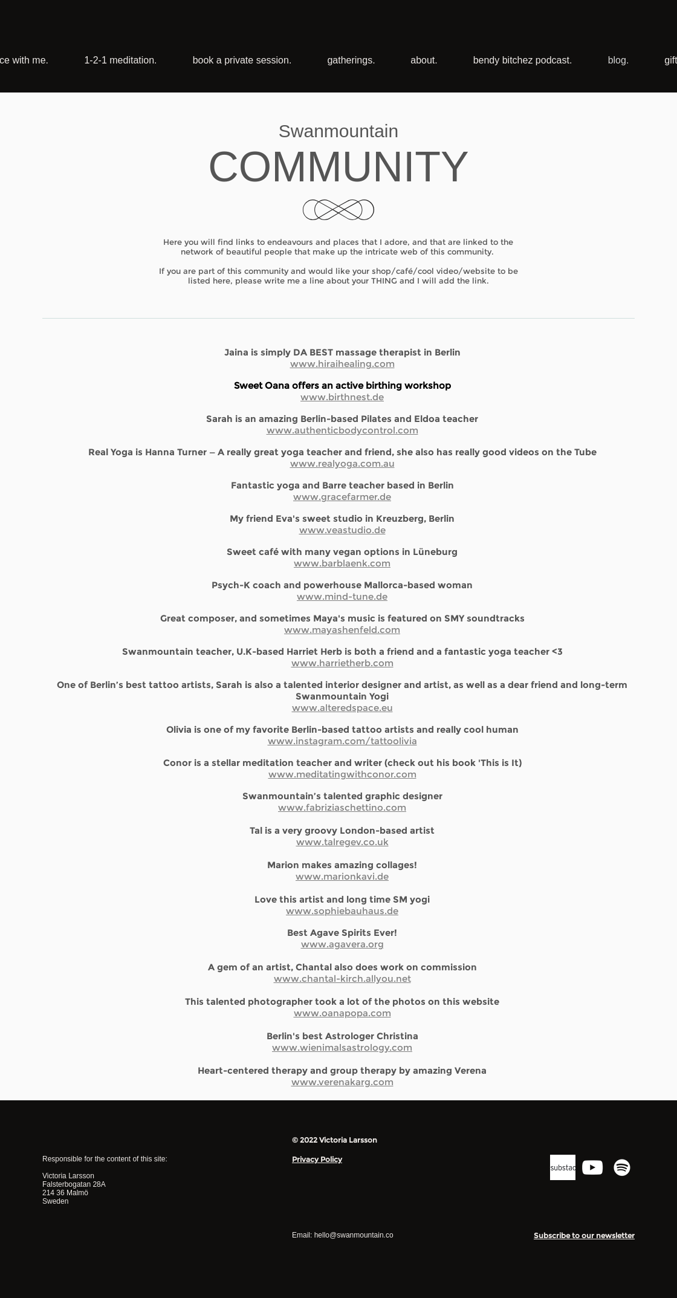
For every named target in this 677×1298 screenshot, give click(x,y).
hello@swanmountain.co (354, 1235)
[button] (584, 1235)
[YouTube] (592, 1167)
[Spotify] (622, 1167)
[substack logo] (562, 1167)
